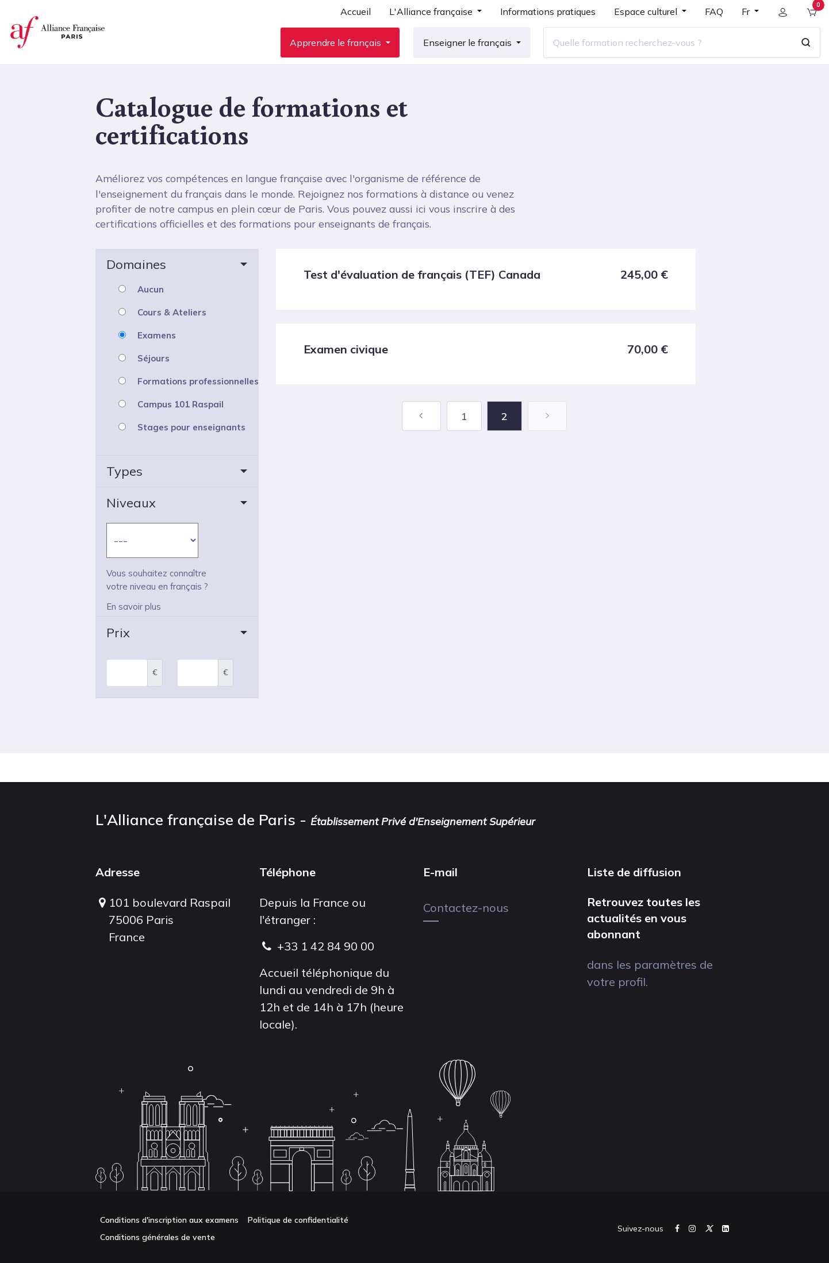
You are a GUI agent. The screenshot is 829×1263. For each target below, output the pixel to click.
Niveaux (131, 531)
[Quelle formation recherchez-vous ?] (660, 56)
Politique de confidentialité (298, 1220)
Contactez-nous (466, 907)
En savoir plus (133, 635)
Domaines (136, 293)
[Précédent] (421, 445)
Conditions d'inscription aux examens (169, 1220)
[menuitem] (348, 30)
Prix (118, 661)
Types (124, 500)
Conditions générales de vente (157, 1237)
